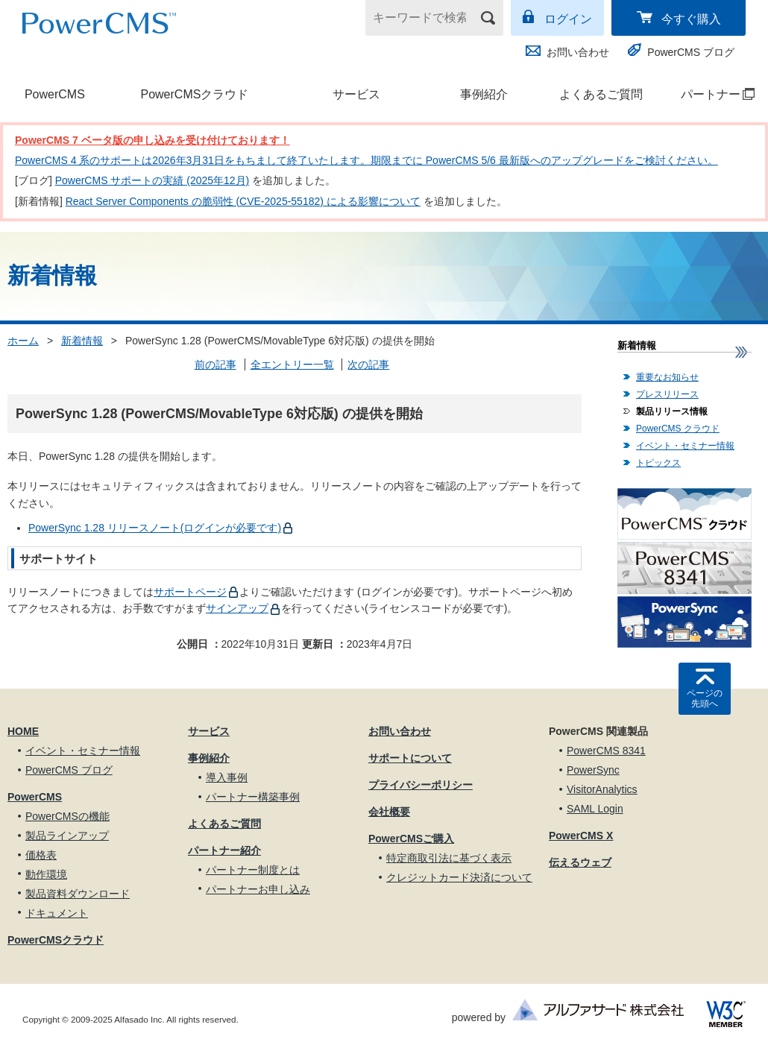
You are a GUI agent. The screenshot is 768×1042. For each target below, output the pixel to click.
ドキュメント (56, 913)
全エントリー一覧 (292, 364)
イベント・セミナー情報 (685, 446)
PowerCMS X (581, 836)
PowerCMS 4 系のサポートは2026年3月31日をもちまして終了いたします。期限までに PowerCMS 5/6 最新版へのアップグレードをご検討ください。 (366, 160)
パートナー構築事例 (253, 797)
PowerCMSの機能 (67, 816)
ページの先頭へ (705, 698)
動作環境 (46, 874)
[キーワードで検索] (425, 18)
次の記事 (368, 364)
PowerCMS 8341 (606, 751)
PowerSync (593, 770)
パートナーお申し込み (258, 889)
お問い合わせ (578, 52)
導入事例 (227, 777)
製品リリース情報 (672, 411)
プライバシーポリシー (420, 785)
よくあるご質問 (601, 94)
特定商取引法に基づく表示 (449, 858)
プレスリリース (667, 394)
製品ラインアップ (67, 836)
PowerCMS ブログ (690, 52)
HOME (23, 731)
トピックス (658, 463)
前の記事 (215, 364)
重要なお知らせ (667, 377)
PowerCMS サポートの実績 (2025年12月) (152, 180)
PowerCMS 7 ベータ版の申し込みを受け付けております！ (152, 140)
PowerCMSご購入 (411, 838)
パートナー (710, 94)
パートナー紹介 (224, 850)
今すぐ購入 (691, 19)
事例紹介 (484, 94)
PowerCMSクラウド (194, 94)
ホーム (23, 341)
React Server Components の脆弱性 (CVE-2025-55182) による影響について (243, 201)
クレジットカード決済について (459, 877)
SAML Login (595, 809)
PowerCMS (55, 94)
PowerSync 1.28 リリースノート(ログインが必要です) (154, 528)
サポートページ (190, 592)
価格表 (41, 855)
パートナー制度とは (253, 870)
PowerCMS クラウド (678, 428)
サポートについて (410, 758)
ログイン (568, 19)
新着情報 (82, 341)
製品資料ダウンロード (77, 894)
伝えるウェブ (580, 862)
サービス (356, 94)
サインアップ (237, 608)
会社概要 (389, 812)
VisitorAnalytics (602, 789)
